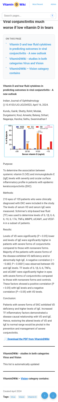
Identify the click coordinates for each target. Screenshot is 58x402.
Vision (24, 378)
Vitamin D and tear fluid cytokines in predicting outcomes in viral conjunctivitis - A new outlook (30, 49)
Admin (53, 4)
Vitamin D (32, 397)
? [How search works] (52, 15)
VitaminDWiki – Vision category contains (29, 71)
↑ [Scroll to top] (44, 395)
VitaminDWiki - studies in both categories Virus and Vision (28, 61)
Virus (13, 397)
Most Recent (37, 4)
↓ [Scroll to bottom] (53, 395)
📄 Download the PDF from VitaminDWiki (26, 339)
